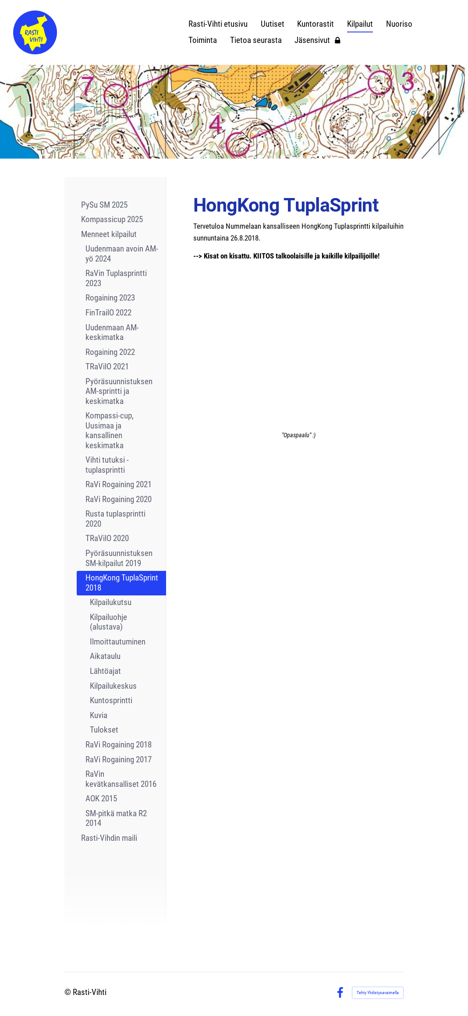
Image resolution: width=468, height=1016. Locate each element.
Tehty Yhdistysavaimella (378, 992)
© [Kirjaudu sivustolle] (68, 992)
